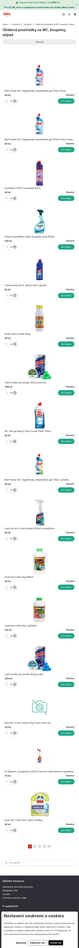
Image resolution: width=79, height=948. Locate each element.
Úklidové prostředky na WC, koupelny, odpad (55, 24)
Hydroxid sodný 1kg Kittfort (19, 577)
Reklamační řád (10, 890)
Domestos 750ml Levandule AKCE (23, 188)
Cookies (6, 894)
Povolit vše (55, 943)
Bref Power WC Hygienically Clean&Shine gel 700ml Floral (35, 90)
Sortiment (16, 24)
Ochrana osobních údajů (14, 898)
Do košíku (66, 101)
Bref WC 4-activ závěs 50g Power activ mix (28, 723)
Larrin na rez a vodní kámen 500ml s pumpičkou (30, 528)
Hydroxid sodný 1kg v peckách (21, 625)
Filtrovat (39, 42)
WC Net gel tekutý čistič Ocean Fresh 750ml (28, 431)
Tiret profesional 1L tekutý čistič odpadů (26, 285)
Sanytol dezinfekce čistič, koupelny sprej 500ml (29, 236)
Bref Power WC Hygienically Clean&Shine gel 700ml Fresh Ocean (39, 139)
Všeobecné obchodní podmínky (18, 887)
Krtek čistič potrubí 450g (17, 334)
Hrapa (5, 24)
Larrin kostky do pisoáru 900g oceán (24, 674)
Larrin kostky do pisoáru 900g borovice (25, 382)
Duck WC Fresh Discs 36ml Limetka (23, 820)
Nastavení (21, 943)
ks (9, 101)
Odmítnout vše (37, 943)
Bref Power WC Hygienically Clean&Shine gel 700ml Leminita (37, 479)
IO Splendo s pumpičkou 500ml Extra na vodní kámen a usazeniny (39, 771)
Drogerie (27, 24)
